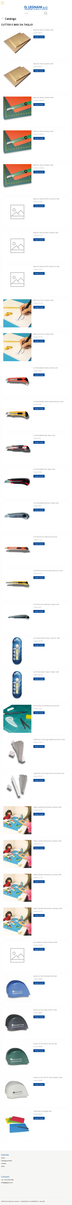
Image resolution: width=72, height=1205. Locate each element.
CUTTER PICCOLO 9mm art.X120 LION (45, 537)
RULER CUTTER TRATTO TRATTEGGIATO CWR (47, 1077)
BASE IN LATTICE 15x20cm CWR (43, 300)
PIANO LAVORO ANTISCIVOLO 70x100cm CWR (47, 908)
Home (3, 1158)
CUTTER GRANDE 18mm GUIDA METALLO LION (48, 401)
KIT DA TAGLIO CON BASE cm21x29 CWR (46, 706)
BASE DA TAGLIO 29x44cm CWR (43, 97)
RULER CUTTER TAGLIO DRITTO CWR (45, 1010)
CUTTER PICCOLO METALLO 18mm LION (46, 604)
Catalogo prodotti (6, 1161)
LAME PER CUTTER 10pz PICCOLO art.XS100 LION (48, 773)
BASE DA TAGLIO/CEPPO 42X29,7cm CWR (46, 266)
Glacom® (41, 1201)
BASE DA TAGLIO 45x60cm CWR (43, 165)
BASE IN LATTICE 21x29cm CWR (43, 334)
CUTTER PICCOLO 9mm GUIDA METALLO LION (48, 571)
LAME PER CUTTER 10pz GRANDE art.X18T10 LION (49, 739)
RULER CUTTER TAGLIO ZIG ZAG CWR (45, 1044)
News (3, 1166)
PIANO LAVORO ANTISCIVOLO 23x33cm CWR (47, 807)
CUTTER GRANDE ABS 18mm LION (44, 435)
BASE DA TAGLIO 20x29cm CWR (43, 64)
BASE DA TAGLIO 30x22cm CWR (43, 131)
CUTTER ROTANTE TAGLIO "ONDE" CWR (46, 672)
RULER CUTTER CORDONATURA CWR (45, 976)
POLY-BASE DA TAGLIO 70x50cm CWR (45, 942)
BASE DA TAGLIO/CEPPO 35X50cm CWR (45, 233)
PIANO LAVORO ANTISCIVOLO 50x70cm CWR (47, 875)
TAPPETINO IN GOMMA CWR (42, 1111)
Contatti (3, 1163)
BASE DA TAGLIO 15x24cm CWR (43, 30)
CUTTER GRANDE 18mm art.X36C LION (45, 368)
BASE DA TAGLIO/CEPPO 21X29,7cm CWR (46, 199)
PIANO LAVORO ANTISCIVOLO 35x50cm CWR (47, 841)
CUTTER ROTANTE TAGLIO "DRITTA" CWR (46, 638)
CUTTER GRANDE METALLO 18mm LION (46, 503)
